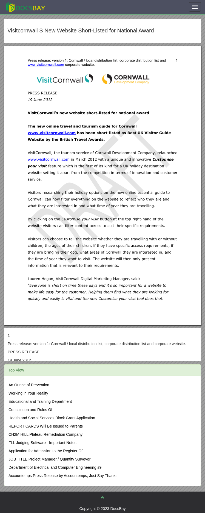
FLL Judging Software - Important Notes (42, 442)
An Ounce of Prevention (28, 385)
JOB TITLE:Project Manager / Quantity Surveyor (49, 459)
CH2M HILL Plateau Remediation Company (45, 434)
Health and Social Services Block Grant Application (51, 418)
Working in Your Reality (28, 393)
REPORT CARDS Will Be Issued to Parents (45, 426)
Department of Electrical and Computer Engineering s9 (54, 467)
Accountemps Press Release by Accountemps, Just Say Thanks (62, 475)
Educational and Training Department (40, 401)
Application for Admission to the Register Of (45, 451)
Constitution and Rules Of (30, 409)
